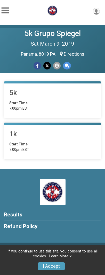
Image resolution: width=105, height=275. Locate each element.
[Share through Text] (67, 65)
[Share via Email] (57, 65)
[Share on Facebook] (37, 65)
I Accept (51, 266)
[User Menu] (96, 11)
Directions (74, 54)
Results (13, 214)
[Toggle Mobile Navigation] (5, 10)
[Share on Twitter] (47, 65)
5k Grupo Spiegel (53, 33)
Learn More (58, 256)
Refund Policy (20, 226)
